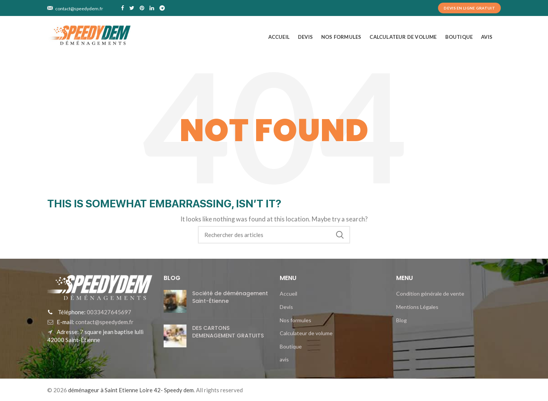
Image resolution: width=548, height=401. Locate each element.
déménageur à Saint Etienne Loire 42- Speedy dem (131, 390)
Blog (401, 320)
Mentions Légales (417, 307)
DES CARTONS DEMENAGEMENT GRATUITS (228, 331)
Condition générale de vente (430, 293)
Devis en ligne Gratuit (469, 8)
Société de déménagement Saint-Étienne (230, 297)
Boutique (291, 346)
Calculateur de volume (306, 333)
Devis (286, 307)
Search (339, 234)
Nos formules (295, 320)
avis (284, 359)
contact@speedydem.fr (104, 321)
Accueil (288, 293)
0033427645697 (108, 312)
